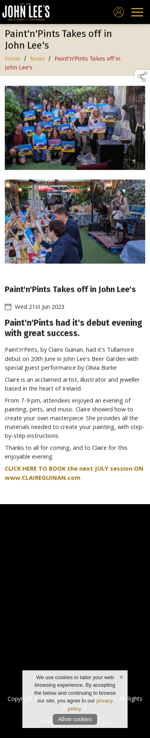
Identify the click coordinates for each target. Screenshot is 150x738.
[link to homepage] (26, 12)
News (37, 59)
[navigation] (137, 12)
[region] (75, 290)
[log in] (118, 12)
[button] (142, 77)
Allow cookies (75, 719)
